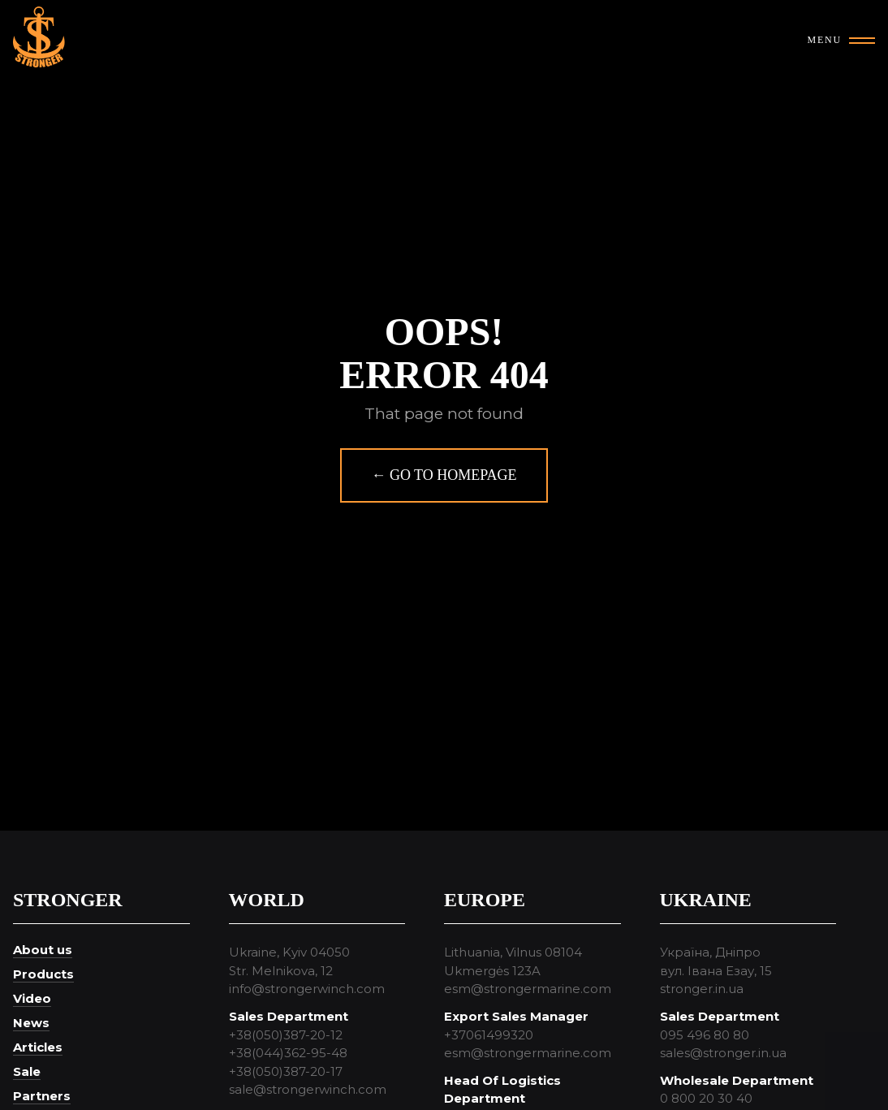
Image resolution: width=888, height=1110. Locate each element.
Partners (42, 1096)
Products (43, 974)
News (31, 1022)
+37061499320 (488, 1035)
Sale (27, 1071)
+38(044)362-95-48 (288, 1052)
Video (32, 998)
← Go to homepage (443, 475)
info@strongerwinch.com (307, 988)
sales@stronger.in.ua (723, 1052)
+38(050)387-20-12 (286, 1035)
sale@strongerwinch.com (307, 1089)
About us (42, 949)
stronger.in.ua (702, 988)
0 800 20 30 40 (706, 1098)
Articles (38, 1047)
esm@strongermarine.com (527, 988)
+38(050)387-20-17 (286, 1071)
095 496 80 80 (704, 1035)
